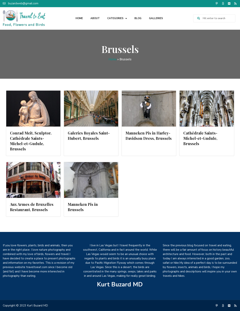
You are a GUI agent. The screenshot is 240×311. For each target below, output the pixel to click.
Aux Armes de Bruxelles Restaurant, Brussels (31, 207)
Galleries (156, 18)
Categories (117, 18)
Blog (137, 18)
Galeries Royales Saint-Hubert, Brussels (89, 135)
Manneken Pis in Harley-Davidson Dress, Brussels (149, 135)
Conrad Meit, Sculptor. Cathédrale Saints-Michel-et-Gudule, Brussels (31, 140)
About (95, 18)
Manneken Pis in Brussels (83, 207)
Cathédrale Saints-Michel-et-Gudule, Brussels (200, 138)
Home (79, 18)
